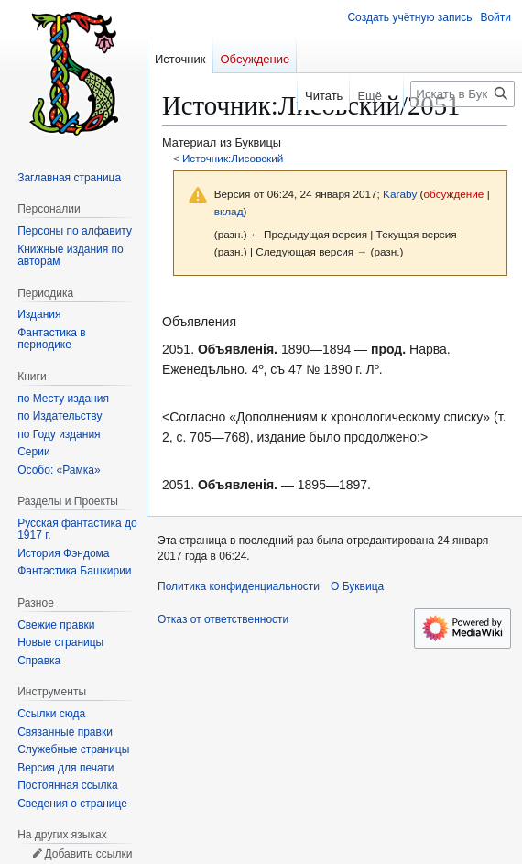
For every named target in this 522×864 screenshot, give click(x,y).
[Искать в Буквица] (462, 94)
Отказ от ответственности (223, 619)
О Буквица (357, 586)
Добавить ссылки (88, 854)
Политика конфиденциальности (239, 586)
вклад (229, 211)
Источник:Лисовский (233, 158)
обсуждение (454, 194)
